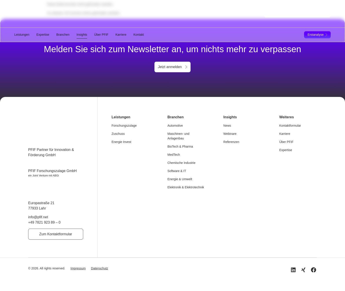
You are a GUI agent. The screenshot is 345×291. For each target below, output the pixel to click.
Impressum (78, 268)
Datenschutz (99, 268)
